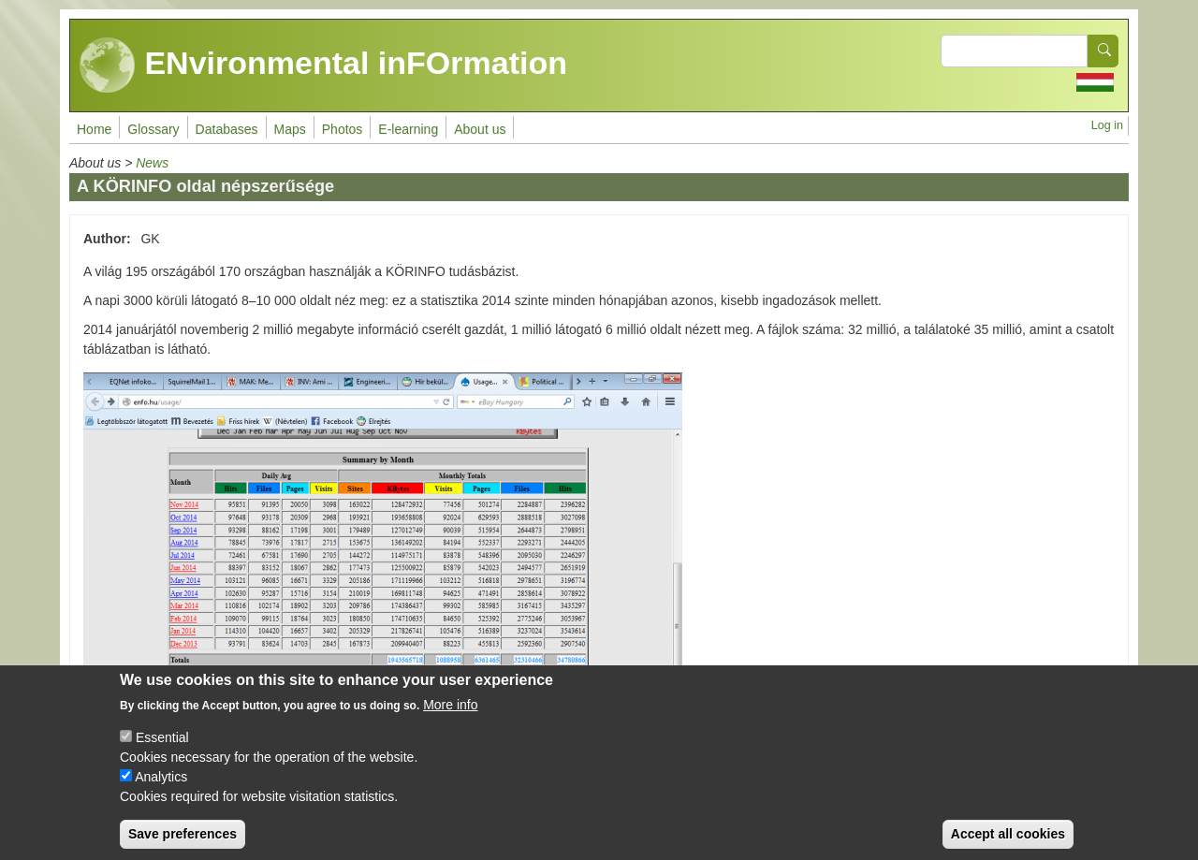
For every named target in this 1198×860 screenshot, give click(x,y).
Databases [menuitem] (227, 129)
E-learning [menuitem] (408, 129)
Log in (1107, 125)
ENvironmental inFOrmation (323, 65)
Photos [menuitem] (342, 129)
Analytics (161, 787)
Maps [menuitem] (290, 129)
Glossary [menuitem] (153, 129)
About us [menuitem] (479, 129)
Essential (162, 748)
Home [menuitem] (94, 129)
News (152, 162)
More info (450, 715)
